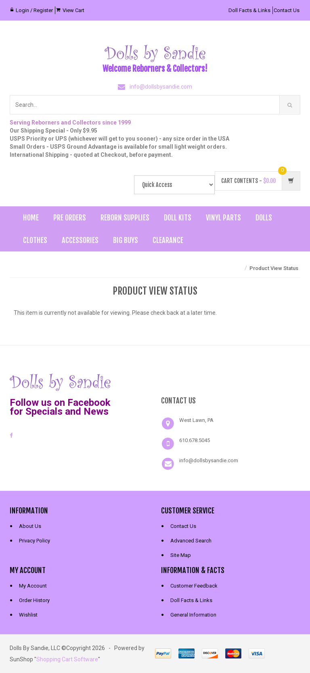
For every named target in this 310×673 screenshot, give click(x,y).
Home (31, 217)
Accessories (80, 240)
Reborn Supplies (125, 217)
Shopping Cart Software (67, 659)
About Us (30, 526)
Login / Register (34, 10)
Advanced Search (191, 541)
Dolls (264, 217)
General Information (193, 615)
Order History (34, 600)
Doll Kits (177, 217)
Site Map (180, 555)
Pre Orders (69, 217)
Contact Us (287, 10)
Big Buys (125, 240)
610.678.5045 (194, 440)
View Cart (73, 10)
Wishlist (28, 615)
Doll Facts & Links (249, 10)
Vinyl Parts (223, 217)
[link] (231, 381)
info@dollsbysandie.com (161, 86)
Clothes (35, 240)
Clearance (168, 240)
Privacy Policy (34, 541)
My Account (33, 586)
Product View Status (273, 268)
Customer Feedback (194, 586)
